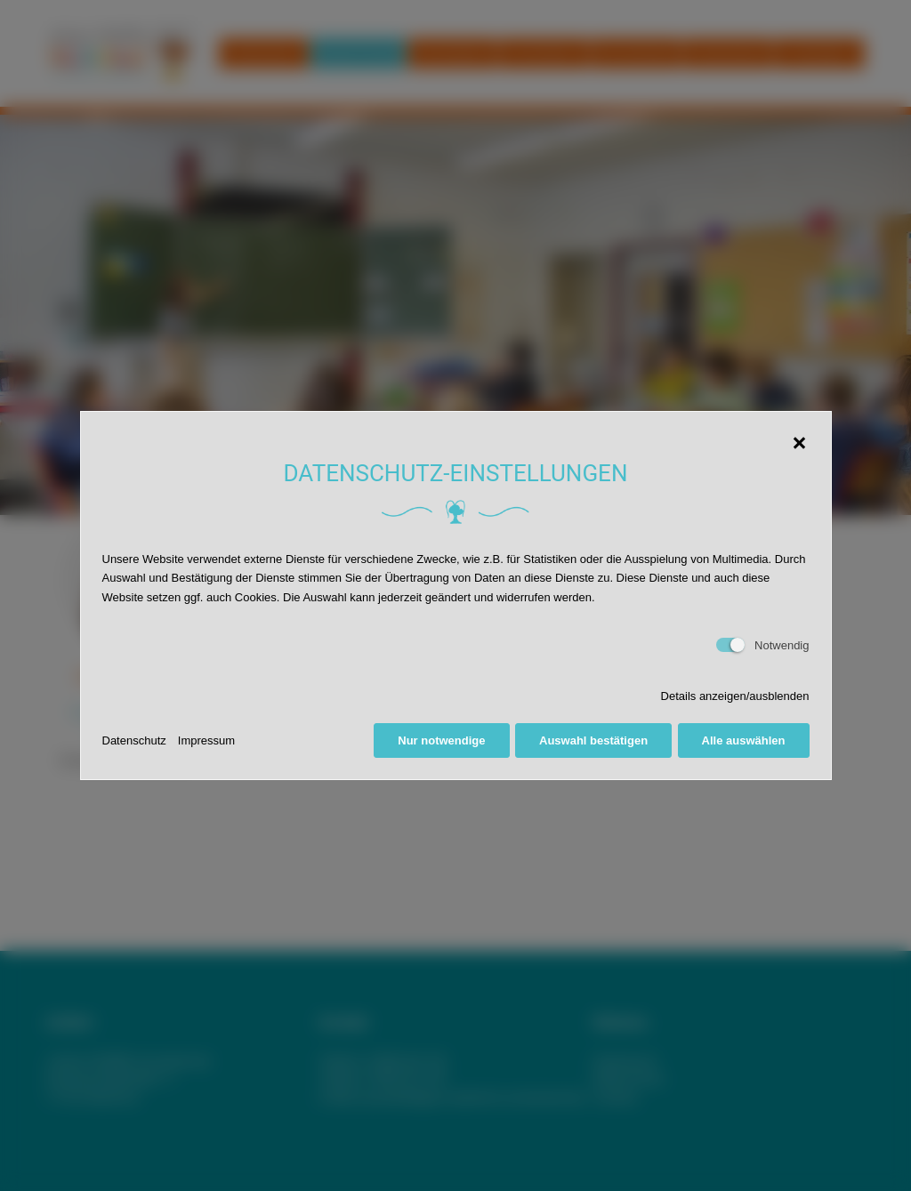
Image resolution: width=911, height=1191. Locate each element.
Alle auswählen (744, 740)
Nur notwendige (441, 740)
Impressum (206, 740)
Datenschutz (134, 740)
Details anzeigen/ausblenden (735, 696)
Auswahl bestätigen (593, 740)
